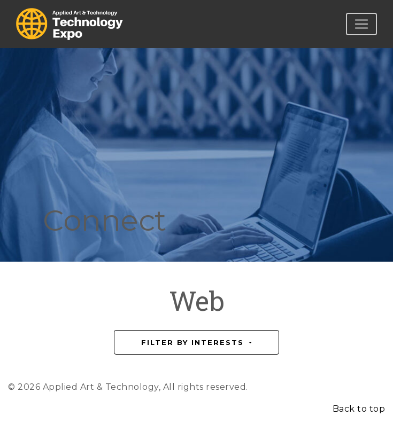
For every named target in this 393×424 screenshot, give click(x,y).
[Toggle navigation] (361, 24)
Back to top (359, 409)
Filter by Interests (194, 342)
